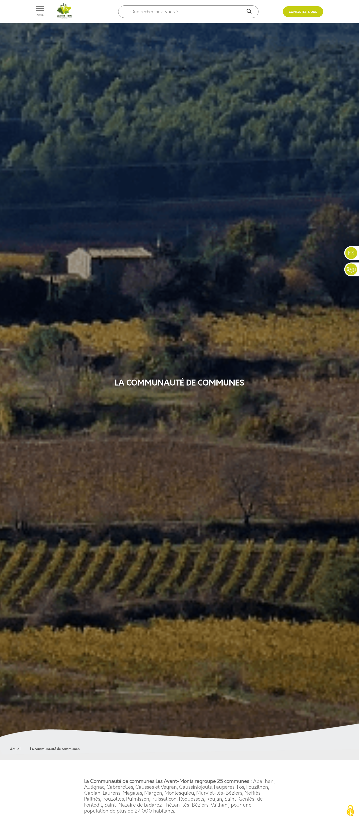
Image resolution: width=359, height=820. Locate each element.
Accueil (15, 749)
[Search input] (187, 11)
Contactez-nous (303, 12)
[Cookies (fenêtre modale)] (350, 811)
